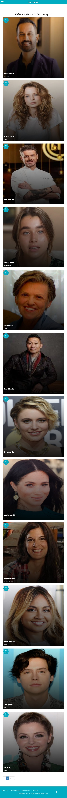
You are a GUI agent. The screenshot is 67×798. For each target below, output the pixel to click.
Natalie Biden (9, 263)
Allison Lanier (9, 136)
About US (5, 790)
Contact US (35, 790)
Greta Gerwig (9, 452)
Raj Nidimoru (9, 73)
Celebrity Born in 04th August (33, 14)
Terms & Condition (15, 790)
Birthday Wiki (33, 2)
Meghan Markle (9, 515)
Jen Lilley (7, 768)
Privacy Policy (26, 790)
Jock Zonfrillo (9, 200)
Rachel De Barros (10, 578)
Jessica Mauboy (9, 641)
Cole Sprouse (8, 705)
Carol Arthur (8, 326)
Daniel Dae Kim (9, 389)
